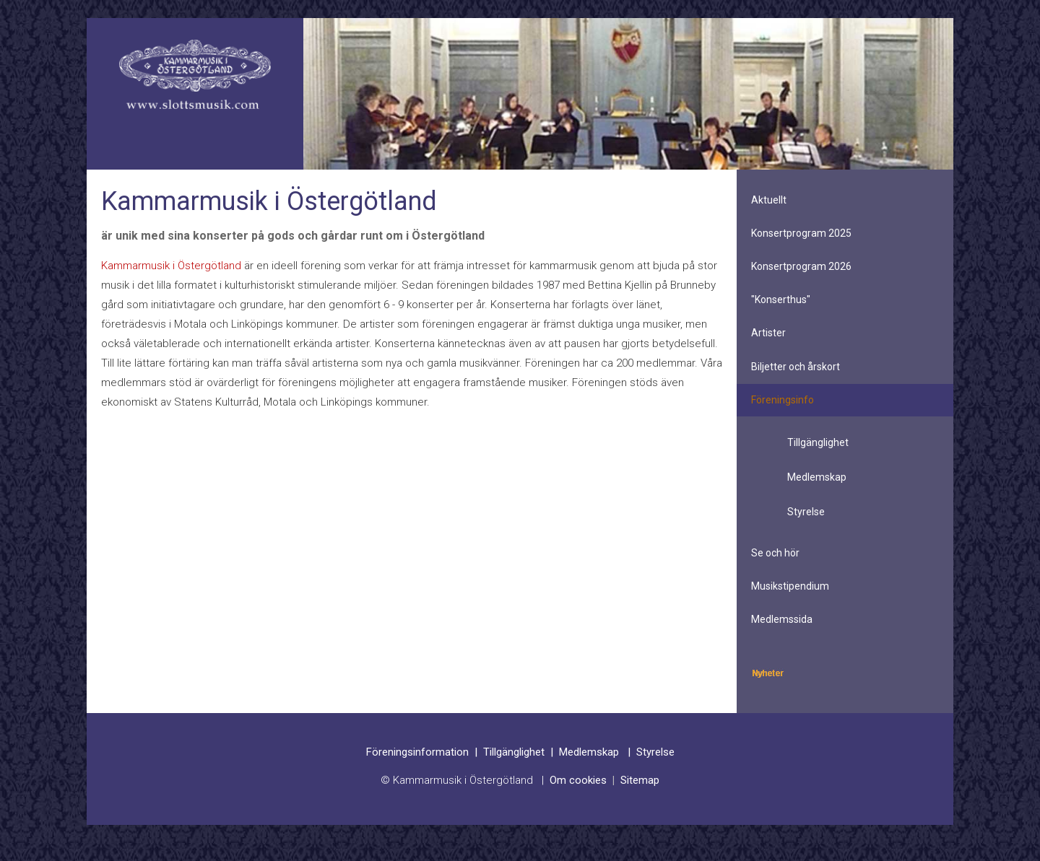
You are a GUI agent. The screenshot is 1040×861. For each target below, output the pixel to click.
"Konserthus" (780, 299)
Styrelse (806, 511)
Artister (768, 332)
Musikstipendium (790, 586)
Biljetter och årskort (795, 366)
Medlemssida (781, 619)
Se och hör (775, 553)
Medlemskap (816, 477)
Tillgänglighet (818, 442)
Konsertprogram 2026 (801, 266)
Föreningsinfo (782, 400)
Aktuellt (768, 200)
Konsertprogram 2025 (801, 233)
